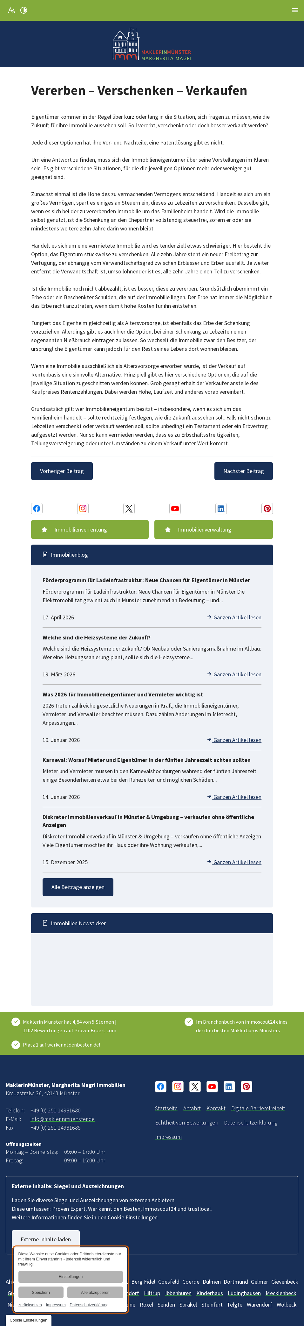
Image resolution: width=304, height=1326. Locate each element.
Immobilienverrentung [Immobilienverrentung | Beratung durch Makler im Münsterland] (81, 529)
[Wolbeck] (287, 1304)
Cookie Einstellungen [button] (133, 1217)
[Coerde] (190, 1281)
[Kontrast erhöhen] (23, 10)
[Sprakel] (188, 1304)
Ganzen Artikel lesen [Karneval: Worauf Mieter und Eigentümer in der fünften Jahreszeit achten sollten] (233, 797)
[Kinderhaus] (209, 1293)
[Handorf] (129, 1293)
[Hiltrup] (152, 1293)
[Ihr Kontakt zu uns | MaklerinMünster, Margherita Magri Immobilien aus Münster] (216, 1108)
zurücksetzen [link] (30, 1305)
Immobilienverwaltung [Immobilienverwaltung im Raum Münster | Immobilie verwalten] (205, 529)
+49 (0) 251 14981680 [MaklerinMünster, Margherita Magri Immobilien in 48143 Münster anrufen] (55, 1110)
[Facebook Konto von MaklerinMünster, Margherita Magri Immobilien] (37, 508)
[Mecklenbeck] (281, 1293)
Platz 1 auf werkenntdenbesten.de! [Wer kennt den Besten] (61, 1044)
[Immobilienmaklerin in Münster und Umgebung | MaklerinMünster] (166, 1108)
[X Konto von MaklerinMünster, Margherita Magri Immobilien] (129, 508)
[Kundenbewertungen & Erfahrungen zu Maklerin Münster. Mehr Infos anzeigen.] (71, 1026)
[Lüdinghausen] (244, 1293)
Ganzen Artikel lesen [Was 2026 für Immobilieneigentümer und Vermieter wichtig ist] (233, 740)
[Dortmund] (236, 1281)
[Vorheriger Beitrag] (62, 471)
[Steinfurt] (212, 1304)
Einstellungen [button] (71, 1277)
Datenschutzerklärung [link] (89, 1305)
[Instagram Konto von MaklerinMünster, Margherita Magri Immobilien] (83, 508)
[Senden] (166, 1304)
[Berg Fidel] (143, 1281)
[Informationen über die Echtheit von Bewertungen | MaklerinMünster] (186, 1122)
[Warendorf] (259, 1304)
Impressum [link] (55, 1305)
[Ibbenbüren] (178, 1293)
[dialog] (70, 1279)
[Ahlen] (12, 1281)
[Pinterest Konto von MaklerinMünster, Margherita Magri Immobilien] (267, 508)
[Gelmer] (259, 1281)
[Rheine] (127, 1304)
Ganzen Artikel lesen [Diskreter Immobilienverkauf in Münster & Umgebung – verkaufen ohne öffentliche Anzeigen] (233, 862)
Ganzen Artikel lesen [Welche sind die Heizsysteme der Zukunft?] (233, 674)
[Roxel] (146, 1304)
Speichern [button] (41, 1292)
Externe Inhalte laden (46, 1239)
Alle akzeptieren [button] (95, 1292)
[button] (295, 10)
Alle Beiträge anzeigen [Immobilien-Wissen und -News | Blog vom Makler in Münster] (78, 887)
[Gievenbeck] (284, 1281)
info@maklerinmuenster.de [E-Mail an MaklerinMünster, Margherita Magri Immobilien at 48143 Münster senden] (62, 1119)
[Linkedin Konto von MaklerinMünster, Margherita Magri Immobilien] (221, 508)
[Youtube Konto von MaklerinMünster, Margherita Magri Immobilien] (175, 508)
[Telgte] (234, 1304)
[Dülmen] (212, 1281)
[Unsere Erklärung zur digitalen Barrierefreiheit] (258, 1108)
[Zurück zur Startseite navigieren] (152, 44)
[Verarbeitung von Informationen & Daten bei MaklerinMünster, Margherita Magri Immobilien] (250, 1122)
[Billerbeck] (168, 1281)
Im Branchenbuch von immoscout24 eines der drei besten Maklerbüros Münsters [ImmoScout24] (241, 1026)
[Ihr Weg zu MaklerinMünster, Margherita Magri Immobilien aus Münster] (192, 1108)
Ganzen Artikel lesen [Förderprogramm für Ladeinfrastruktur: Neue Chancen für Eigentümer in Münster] (233, 617)
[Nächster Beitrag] (243, 471)
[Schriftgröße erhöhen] (11, 10)
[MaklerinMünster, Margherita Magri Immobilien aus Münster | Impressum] (168, 1136)
